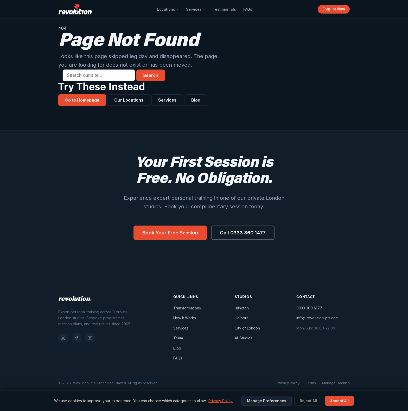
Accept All (339, 400)
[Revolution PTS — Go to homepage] (75, 9)
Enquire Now (333, 9)
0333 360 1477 (309, 308)
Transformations (187, 308)
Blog (201, 100)
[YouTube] (90, 338)
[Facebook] (76, 338)
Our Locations (132, 100)
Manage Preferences (266, 400)
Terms (311, 384)
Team (178, 339)
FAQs (247, 9)
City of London (247, 328)
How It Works (184, 318)
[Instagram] (63, 338)
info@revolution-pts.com (317, 318)
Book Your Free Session (168, 233)
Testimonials (224, 9)
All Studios (243, 339)
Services (195, 9)
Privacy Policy (288, 384)
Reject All (308, 400)
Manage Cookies (336, 384)
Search (150, 75)
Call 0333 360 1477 (244, 233)
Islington (242, 308)
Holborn (241, 318)
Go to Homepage (83, 100)
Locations (167, 9)
